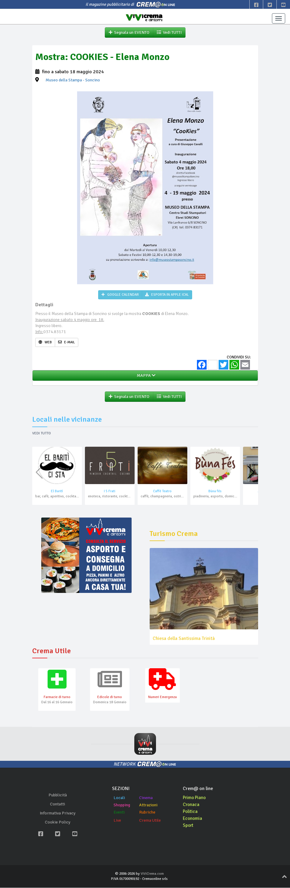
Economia (193, 819)
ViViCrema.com (152, 874)
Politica (190, 812)
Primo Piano (195, 798)
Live (117, 820)
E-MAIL (66, 342)
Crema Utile (150, 820)
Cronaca (191, 805)
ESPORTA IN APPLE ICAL (167, 295)
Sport (188, 826)
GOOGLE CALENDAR (120, 295)
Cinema (146, 798)
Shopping (122, 805)
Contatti (57, 804)
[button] (251, 472)
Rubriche (147, 812)
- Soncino (72, 80)
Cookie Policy (57, 822)
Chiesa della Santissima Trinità (184, 639)
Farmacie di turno (57, 697)
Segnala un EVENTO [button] (129, 32)
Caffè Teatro (162, 491)
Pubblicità (57, 795)
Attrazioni (148, 805)
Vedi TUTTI (169, 32)
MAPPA (145, 375)
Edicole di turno (109, 697)
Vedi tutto (41, 433)
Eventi (119, 812)
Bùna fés (215, 491)
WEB (45, 342)
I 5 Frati (109, 491)
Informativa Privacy (58, 813)
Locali (119, 798)
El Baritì (57, 491)
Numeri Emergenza (162, 697)
